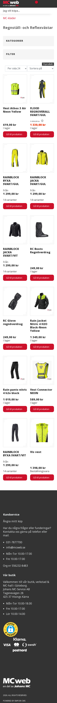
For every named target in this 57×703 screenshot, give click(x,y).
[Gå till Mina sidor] (40, 4)
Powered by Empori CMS (14, 676)
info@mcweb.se (15, 522)
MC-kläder (9, 18)
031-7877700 (14, 517)
